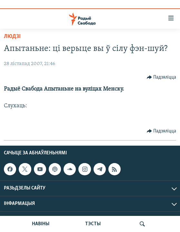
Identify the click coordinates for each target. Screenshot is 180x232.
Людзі (12, 37)
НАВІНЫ (40, 224)
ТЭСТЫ (93, 224)
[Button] (161, 77)
